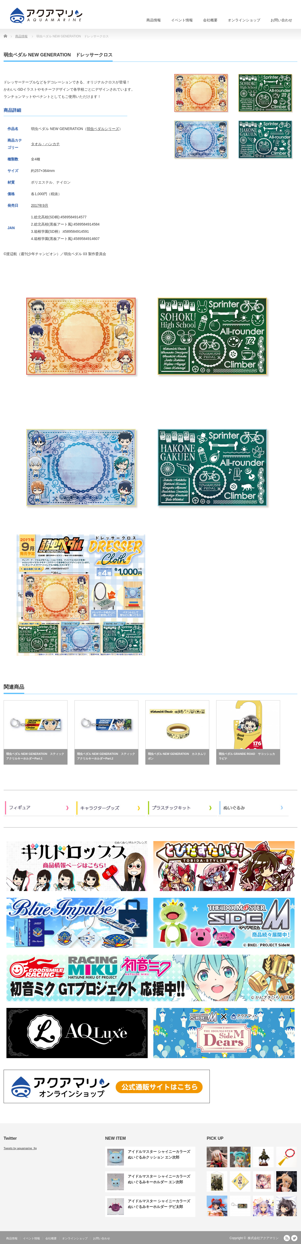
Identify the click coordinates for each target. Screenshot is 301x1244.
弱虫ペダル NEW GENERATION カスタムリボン (177, 756)
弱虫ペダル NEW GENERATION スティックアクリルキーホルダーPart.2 (106, 756)
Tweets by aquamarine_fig (20, 1148)
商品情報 (153, 20)
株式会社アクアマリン (263, 1238)
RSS (287, 1238)
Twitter (294, 1238)
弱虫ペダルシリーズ (103, 129)
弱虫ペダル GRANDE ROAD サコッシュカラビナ (247, 756)
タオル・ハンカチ (45, 144)
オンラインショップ (244, 20)
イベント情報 (182, 20)
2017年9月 (39, 205)
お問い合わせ (281, 20)
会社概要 (210, 20)
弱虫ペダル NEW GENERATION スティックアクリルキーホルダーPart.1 (35, 756)
